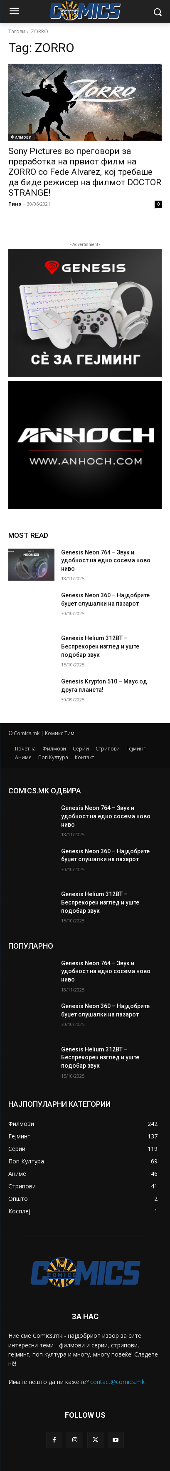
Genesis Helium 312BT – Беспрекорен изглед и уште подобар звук (100, 646)
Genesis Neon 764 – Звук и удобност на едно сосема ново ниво (105, 560)
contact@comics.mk (117, 1382)
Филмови (21, 137)
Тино (14, 204)
